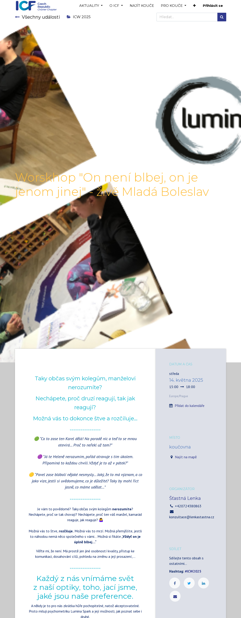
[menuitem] (141, 5)
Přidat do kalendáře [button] (189, 405)
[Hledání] (221, 17)
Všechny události (37, 17)
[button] (194, 5)
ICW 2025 (79, 17)
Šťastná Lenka (185, 498)
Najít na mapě (186, 457)
